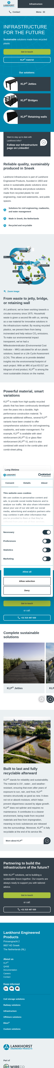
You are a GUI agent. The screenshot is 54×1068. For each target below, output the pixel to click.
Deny (27, 590)
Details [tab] (27, 483)
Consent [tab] (9, 483)
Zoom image (11, 291)
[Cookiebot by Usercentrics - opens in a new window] (38, 475)
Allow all (27, 571)
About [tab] (44, 483)
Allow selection (27, 581)
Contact (14, 12)
